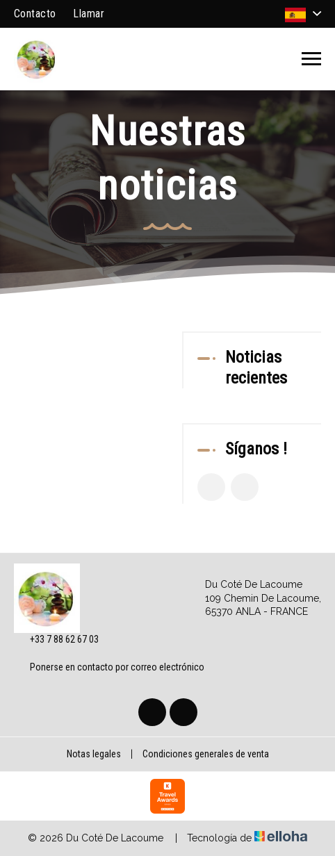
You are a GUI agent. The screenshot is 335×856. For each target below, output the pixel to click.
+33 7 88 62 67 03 (56, 640)
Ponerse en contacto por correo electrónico (109, 667)
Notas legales (94, 753)
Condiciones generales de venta (205, 753)
